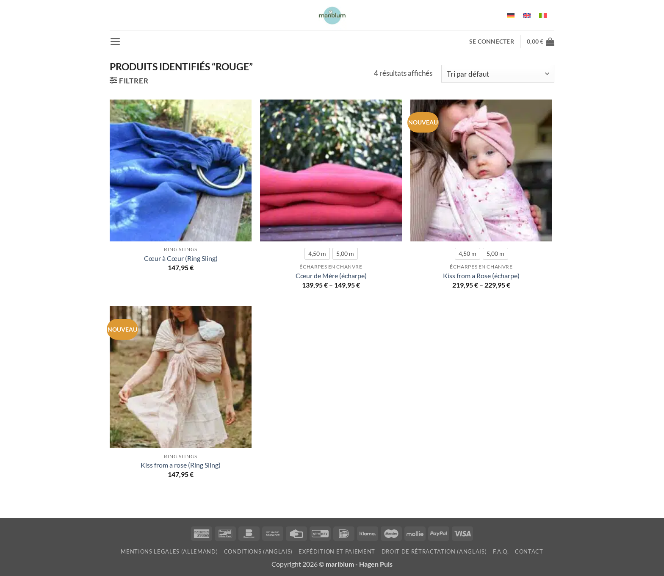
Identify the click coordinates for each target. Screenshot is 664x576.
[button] (115, 41)
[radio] (317, 253)
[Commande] (497, 74)
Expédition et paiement (337, 551)
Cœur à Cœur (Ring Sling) (181, 258)
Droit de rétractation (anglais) (434, 551)
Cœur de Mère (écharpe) (331, 276)
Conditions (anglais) (258, 551)
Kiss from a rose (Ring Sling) (181, 465)
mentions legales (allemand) (169, 551)
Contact (529, 551)
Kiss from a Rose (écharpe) (481, 276)
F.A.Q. (501, 551)
